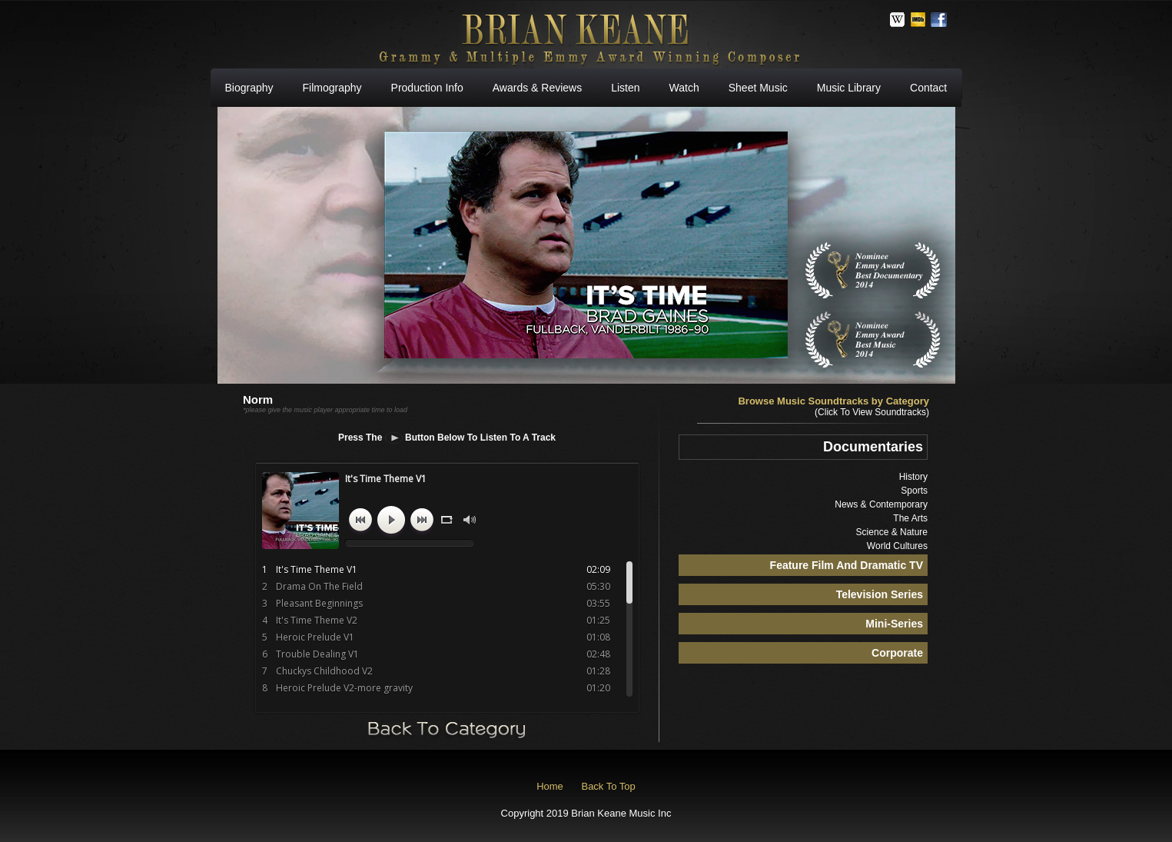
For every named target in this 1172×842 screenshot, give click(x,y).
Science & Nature (892, 532)
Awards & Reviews (537, 88)
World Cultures (897, 546)
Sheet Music (758, 88)
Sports (914, 490)
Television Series (879, 594)
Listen (625, 88)
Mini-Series (894, 623)
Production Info (427, 88)
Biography (249, 88)
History (913, 476)
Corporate (897, 653)
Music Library (849, 88)
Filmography (332, 88)
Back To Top (608, 786)
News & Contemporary (881, 504)
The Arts (910, 518)
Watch (684, 88)
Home (549, 786)
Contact (928, 88)
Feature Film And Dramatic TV (846, 565)
